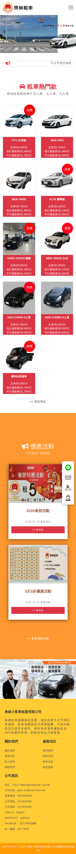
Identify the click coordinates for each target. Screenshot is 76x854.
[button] (35, 49)
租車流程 (48, 755)
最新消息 (10, 755)
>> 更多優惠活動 (38, 638)
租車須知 (48, 761)
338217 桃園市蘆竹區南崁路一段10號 (31, 785)
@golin (20, 812)
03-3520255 (25, 801)
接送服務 (48, 767)
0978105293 (25, 795)
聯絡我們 (10, 767)
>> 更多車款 (38, 401)
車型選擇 (48, 750)
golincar (25, 817)
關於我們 (10, 750)
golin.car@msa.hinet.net (31, 790)
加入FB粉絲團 (28, 823)
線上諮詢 (10, 761)
